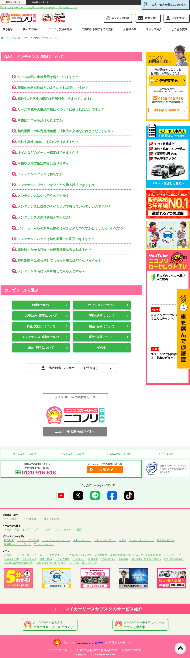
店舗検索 (93, 559)
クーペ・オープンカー (141, 540)
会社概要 (123, 559)
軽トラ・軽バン (165, 540)
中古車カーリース (40, 2)
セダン (122, 540)
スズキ (36, 529)
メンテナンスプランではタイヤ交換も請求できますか (56, 185)
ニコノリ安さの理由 (60, 29)
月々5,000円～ (12, 519)
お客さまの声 (166, 453)
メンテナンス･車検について (41, 337)
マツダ (46, 529)
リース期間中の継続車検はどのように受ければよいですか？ (61, 109)
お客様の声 (129, 29)
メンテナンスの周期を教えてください (45, 217)
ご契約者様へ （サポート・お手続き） (70, 368)
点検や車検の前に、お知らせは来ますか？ (48, 142)
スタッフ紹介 (154, 29)
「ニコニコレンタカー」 (90, 642)
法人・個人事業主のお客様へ (165, 4)
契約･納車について (102, 315)
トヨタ (7, 529)
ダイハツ (69, 529)
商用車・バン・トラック (17, 544)
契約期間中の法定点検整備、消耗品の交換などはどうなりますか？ (66, 131)
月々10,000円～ (32, 519)
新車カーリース (13, 2)
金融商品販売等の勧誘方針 (18, 563)
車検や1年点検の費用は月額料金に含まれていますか (55, 99)
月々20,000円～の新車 (118, 453)
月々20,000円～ (52, 519)
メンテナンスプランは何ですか (40, 174)
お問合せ (9, 555)
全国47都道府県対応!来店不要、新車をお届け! (135, 555)
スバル (57, 529)
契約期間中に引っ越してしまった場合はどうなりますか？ (59, 260)
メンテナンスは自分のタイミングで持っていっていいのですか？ (64, 206)
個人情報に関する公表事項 (146, 559)
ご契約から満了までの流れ (97, 29)
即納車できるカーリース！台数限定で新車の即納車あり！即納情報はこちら (38, 7)
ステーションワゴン (105, 540)
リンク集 (74, 563)
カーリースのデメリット (53, 555)
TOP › (5, 37)
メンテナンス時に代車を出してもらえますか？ (51, 271)
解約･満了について (41, 347)
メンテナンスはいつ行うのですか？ (43, 196)
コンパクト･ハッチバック (56, 540)
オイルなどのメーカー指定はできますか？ (48, 152)
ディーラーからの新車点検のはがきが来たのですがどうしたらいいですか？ (72, 228)
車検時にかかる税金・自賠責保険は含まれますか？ (55, 250)
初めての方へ (31, 29)
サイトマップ (89, 563)
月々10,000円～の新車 (71, 453)
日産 (16, 529)
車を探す (8, 29)
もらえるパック (172, 555)
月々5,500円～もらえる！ (50, 625)
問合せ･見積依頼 (166, 110)
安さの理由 (101, 555)
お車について (41, 305)
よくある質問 (179, 29)
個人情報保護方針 (174, 559)
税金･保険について (102, 326)
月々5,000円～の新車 (24, 453)
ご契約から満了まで (81, 555)
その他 (101, 347)
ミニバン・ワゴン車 (28, 540)
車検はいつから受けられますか (40, 120)
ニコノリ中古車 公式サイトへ (75, 431)
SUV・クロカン (82, 540)
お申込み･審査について (41, 315)
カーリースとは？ (26, 555)
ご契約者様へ (108, 559)
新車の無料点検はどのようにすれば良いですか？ (53, 88)
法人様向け (79, 559)
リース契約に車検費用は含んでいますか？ (48, 77)
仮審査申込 (164, 80)
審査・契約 (46, 559)
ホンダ (26, 529)
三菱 (79, 529)
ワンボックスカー (44, 544)
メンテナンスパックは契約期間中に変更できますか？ (56, 239)
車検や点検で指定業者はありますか (43, 163)
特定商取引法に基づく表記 (51, 563)
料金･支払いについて (41, 326)
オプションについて (101, 305)
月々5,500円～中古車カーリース (141, 625)
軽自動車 (9, 540)
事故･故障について (102, 337)
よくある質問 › (16, 37)
